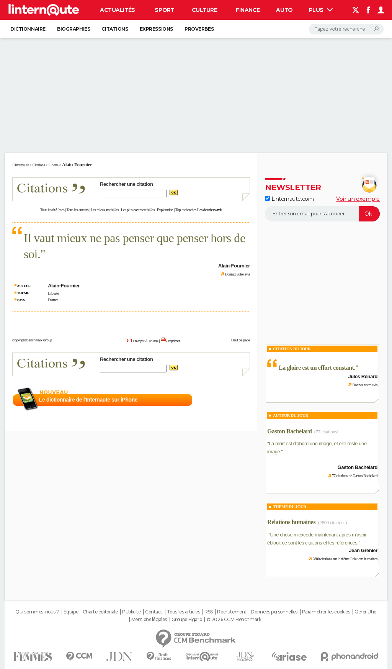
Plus (321, 10)
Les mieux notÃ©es (105, 210)
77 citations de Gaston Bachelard (354, 476)
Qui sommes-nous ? (37, 612)
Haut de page (240, 340)
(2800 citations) (332, 522)
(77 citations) (326, 432)
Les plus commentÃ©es (138, 210)
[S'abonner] (322, 213)
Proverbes (199, 29)
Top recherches (185, 210)
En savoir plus (233, 400)
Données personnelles (274, 612)
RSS (208, 612)
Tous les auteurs (78, 210)
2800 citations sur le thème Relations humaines (344, 559)
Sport (164, 10)
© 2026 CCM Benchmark (233, 619)
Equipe (71, 612)
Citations (114, 29)
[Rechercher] (346, 29)
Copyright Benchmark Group (32, 340)
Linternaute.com (289, 198)
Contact (153, 612)
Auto (284, 10)
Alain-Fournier (77, 164)
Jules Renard (362, 376)
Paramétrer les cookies (326, 612)
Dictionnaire (28, 29)
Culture (204, 10)
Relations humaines (291, 522)
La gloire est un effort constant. (317, 367)
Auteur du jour (290, 415)
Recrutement (231, 612)
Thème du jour (289, 506)
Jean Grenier (363, 550)
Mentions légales (149, 619)
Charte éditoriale (100, 612)
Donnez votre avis (237, 274)
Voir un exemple (358, 198)
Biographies (73, 29)
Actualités (117, 10)
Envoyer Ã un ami (145, 341)
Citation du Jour (292, 348)
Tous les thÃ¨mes (52, 210)
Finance (248, 10)
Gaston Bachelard (289, 431)
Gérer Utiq (365, 612)
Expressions (156, 29)
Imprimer (174, 341)
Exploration (165, 210)
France (53, 299)
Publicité (131, 612)
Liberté (53, 293)
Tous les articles (183, 612)
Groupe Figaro (187, 619)
